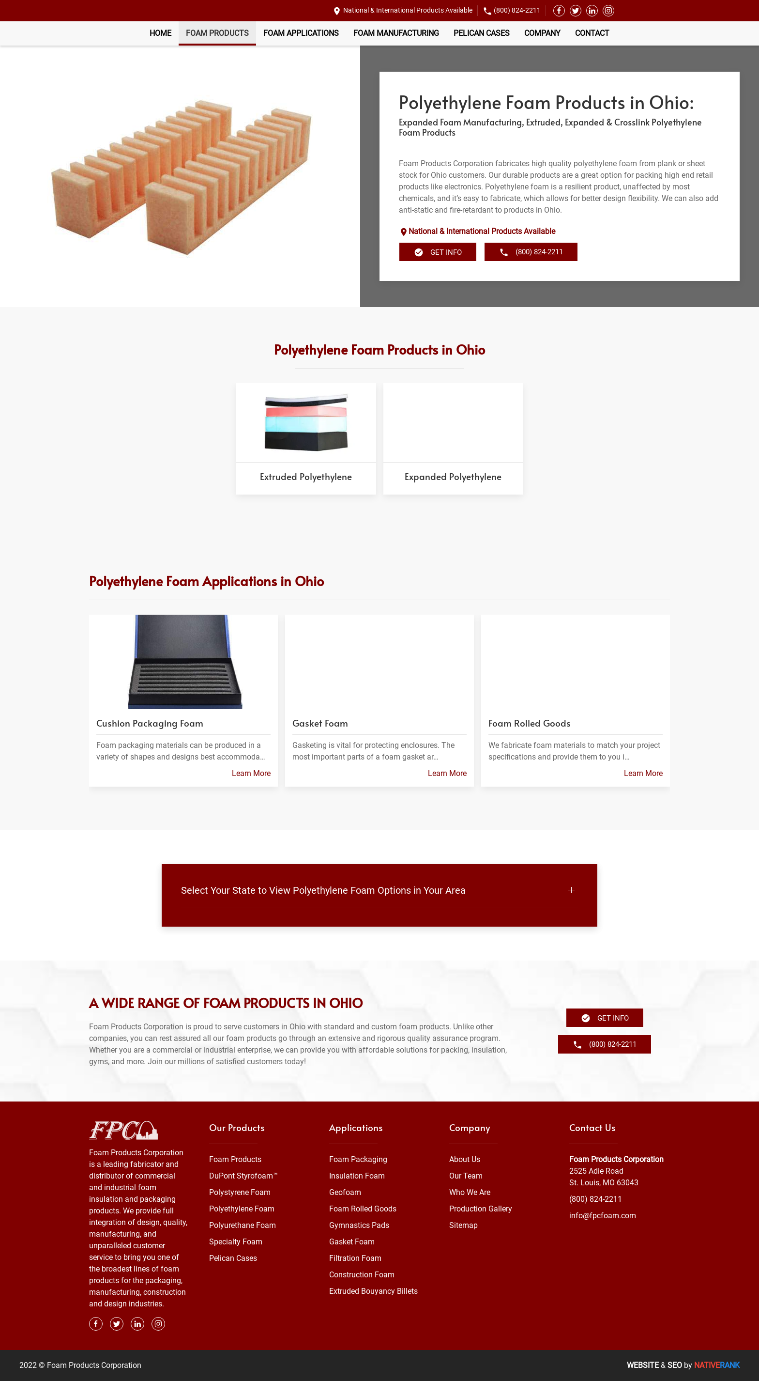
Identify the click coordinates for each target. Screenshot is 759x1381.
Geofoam (345, 1192)
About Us (464, 1159)
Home (160, 33)
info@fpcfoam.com (602, 1215)
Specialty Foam (235, 1241)
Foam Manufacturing (396, 33)
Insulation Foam (357, 1175)
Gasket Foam (352, 1241)
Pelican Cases (482, 33)
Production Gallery (480, 1208)
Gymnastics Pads (359, 1225)
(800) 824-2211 (517, 10)
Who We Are (469, 1192)
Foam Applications (301, 33)
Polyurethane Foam (242, 1225)
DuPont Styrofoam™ (243, 1175)
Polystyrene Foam (240, 1192)
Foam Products (217, 33)
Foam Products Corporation (616, 1159)
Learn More (251, 773)
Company (542, 33)
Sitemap (463, 1225)
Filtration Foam (355, 1258)
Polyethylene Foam (241, 1208)
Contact (592, 33)
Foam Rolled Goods (362, 1208)
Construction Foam (362, 1274)
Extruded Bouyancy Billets (373, 1291)
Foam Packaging (358, 1159)
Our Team (466, 1175)
